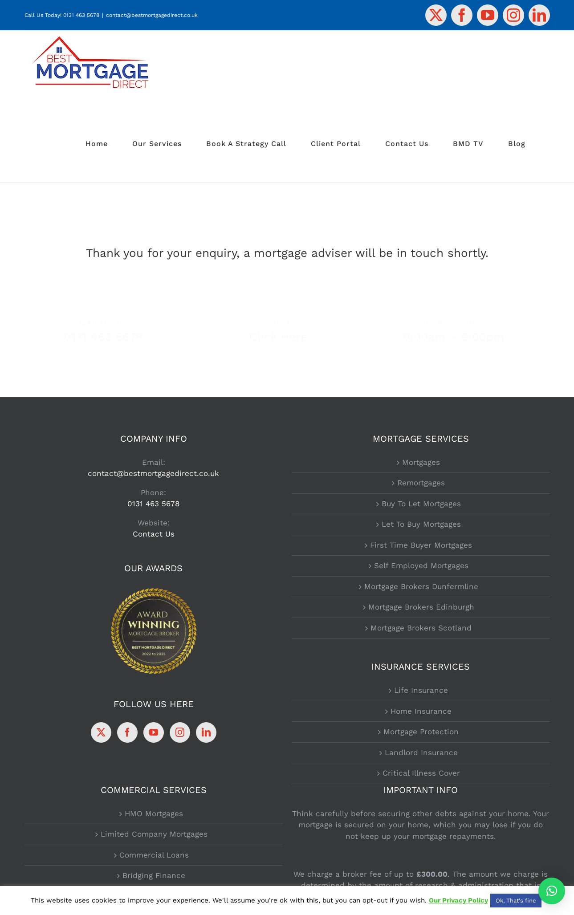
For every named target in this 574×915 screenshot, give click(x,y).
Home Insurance (421, 711)
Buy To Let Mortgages (421, 503)
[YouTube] (153, 732)
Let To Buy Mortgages (421, 524)
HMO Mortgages (154, 813)
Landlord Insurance (421, 752)
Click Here (285, 336)
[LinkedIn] (206, 732)
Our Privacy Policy (458, 900)
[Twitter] (101, 732)
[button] (551, 891)
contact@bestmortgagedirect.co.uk (152, 15)
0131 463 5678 (81, 15)
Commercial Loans (154, 854)
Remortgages (421, 482)
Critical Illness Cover (421, 773)
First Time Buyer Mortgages (421, 545)
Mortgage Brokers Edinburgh (421, 606)
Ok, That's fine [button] (516, 900)
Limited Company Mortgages (154, 834)
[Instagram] (180, 732)
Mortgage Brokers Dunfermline (421, 586)
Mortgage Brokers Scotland (421, 627)
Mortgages (421, 462)
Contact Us (154, 533)
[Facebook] (127, 732)
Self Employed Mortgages (421, 565)
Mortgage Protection (421, 731)
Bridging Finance (153, 875)
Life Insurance (421, 690)
